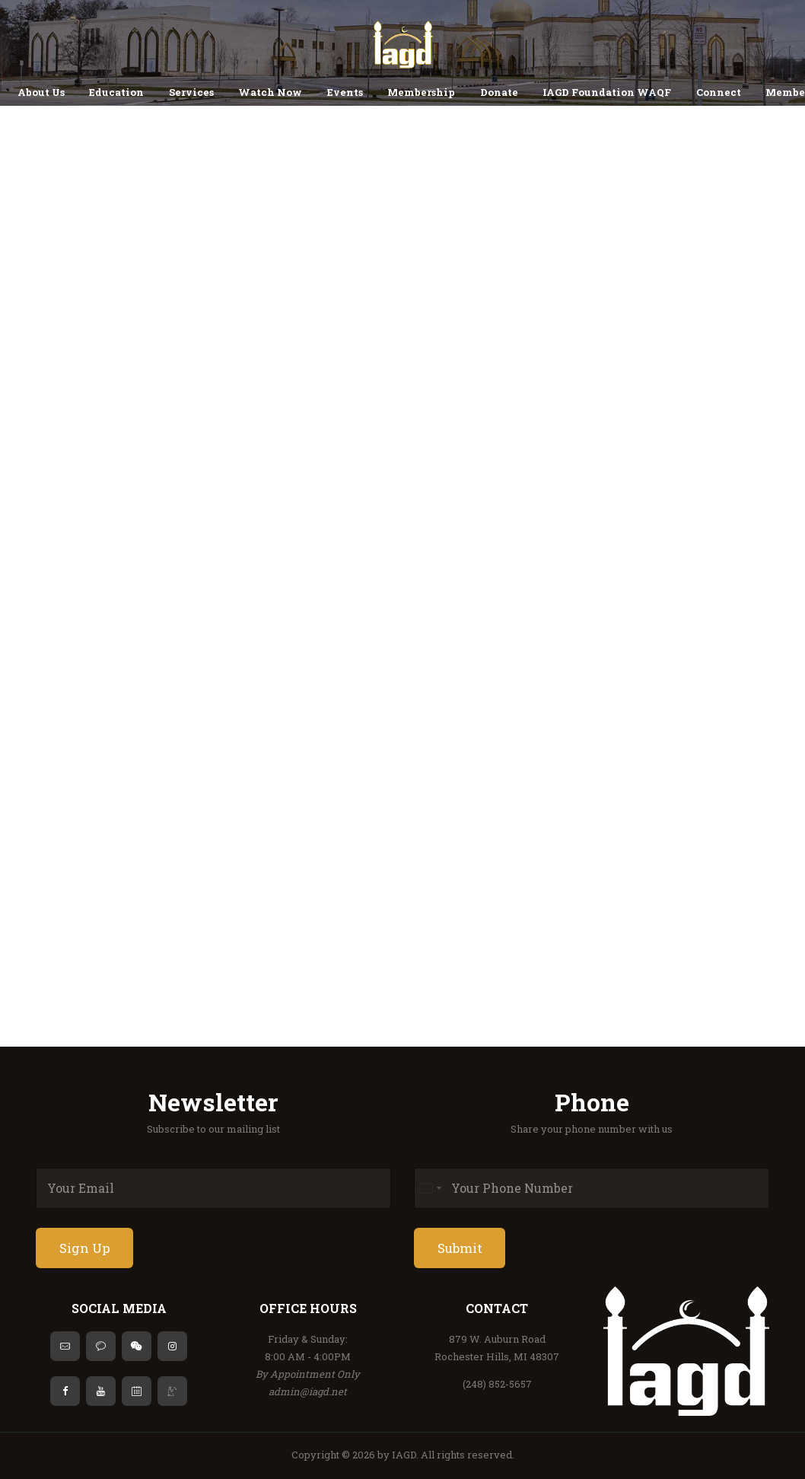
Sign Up (84, 1248)
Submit (460, 1248)
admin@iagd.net (308, 1391)
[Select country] (430, 1188)
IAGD (404, 1454)
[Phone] (591, 1188)
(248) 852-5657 (497, 1384)
